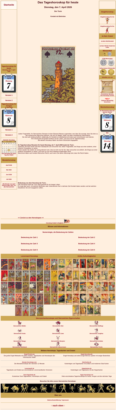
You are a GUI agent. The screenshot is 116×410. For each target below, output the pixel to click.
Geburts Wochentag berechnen (107, 100)
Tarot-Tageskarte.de (29, 375)
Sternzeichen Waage (20, 340)
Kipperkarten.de (87, 368)
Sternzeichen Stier (58, 325)
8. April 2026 (9, 105)
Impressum (65, 400)
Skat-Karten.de (86, 362)
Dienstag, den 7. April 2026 (9, 68)
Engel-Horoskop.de (86, 354)
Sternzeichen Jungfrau (96, 333)
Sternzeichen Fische (96, 346)
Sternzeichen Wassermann (58, 346)
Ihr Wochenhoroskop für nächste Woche (107, 131)
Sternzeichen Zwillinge (96, 325)
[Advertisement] (9, 37)
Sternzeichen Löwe (58, 333)
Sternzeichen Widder (19, 325)
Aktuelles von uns (107, 77)
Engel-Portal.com (29, 354)
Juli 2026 (9, 179)
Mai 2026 (9, 170)
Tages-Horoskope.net (86, 375)
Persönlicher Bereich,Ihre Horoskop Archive (107, 94)
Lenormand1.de (29, 368)
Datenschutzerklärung (54, 400)
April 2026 (9, 165)
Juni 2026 (9, 174)
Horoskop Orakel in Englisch (58, 223)
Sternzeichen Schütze (96, 340)
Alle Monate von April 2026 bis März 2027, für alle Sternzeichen (9, 185)
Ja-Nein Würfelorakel (107, 41)
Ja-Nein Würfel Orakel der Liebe (107, 46)
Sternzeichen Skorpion (58, 340)
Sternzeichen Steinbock (20, 346)
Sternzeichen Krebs (20, 333)
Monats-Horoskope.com (29, 362)
